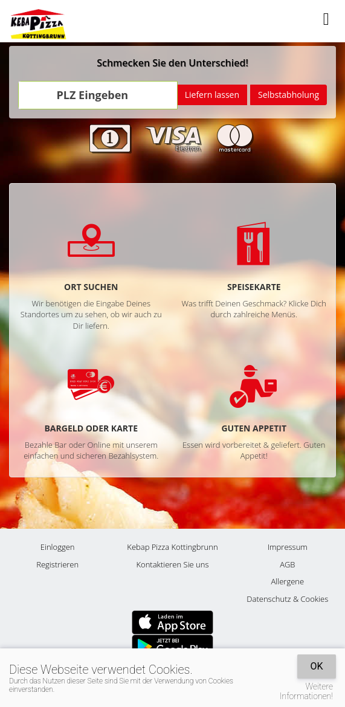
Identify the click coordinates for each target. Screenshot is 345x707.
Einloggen (57, 546)
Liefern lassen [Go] (212, 94)
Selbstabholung (288, 94)
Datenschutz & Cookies (287, 598)
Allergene (288, 581)
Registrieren (57, 564)
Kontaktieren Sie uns (172, 564)
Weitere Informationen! (306, 691)
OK (316, 666)
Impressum (288, 546)
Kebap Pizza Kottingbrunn (172, 546)
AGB (287, 564)
